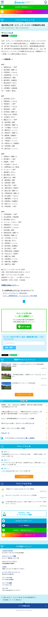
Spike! (24, 568)
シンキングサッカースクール (24, 573)
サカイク (3, 16)
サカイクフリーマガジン (24, 563)
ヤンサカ (24, 589)
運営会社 (18, 600)
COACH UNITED (24, 552)
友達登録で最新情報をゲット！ (24, 7)
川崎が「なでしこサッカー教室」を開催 (13, 428)
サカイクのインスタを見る (24, 11)
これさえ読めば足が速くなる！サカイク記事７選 (15, 471)
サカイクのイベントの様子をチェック (24, 535)
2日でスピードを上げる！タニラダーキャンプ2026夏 (21, 495)
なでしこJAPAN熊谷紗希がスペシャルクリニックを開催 (17, 418)
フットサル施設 (24, 584)
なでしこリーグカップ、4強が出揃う (15, 293)
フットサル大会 (24, 579)
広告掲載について (8, 600)
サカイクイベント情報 (24, 557)
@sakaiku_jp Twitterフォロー (24, 521)
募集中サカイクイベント (25, 360)
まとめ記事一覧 (24, 476)
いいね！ (24, 525)
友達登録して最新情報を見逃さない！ (24, 530)
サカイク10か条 (8, 33)
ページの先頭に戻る (24, 606)
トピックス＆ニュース (14, 16)
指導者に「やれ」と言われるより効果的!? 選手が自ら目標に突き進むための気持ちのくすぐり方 (22, 406)
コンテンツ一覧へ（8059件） (26, 438)
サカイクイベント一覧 (24, 394)
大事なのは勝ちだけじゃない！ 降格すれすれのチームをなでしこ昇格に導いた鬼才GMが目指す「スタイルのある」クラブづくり (21, 412)
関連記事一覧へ (5, 433)
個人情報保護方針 (30, 597)
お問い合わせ (7, 597)
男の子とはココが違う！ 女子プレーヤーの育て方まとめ (17, 423)
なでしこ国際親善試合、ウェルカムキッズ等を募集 (20, 296)
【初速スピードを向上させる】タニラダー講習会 (20, 489)
